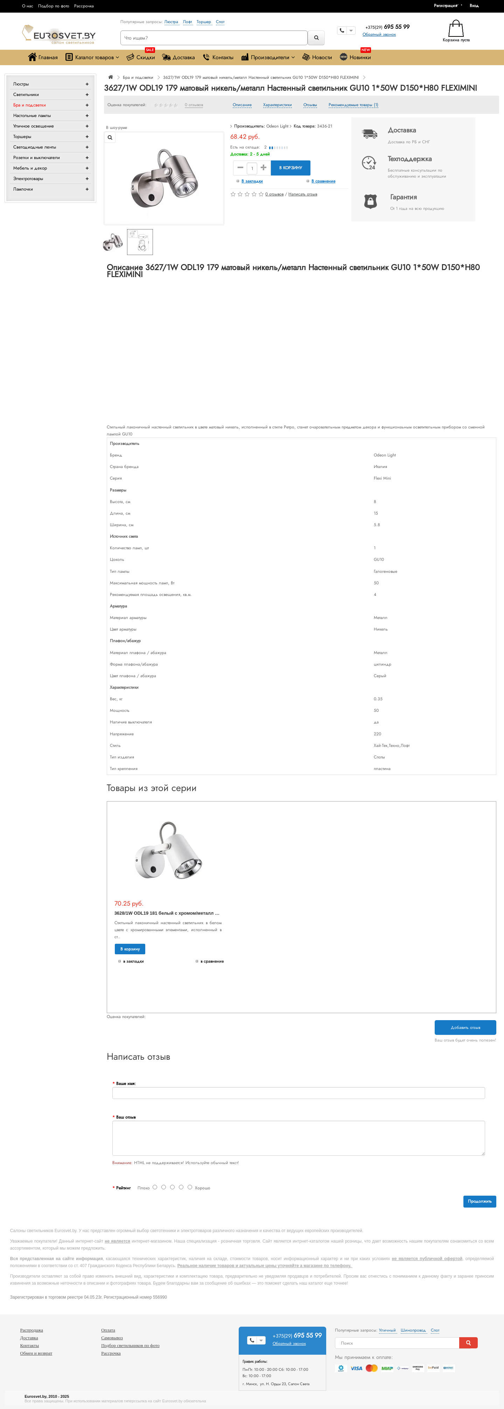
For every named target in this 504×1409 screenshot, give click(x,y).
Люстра (172, 22)
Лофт (188, 22)
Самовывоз (112, 1337)
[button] (477, 5)
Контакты (217, 57)
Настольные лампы (32, 115)
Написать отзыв (302, 194)
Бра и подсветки (29, 105)
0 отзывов (194, 105)
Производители (267, 57)
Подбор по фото (53, 6)
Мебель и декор (30, 168)
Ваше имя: (126, 1083)
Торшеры (22, 136)
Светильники (26, 94)
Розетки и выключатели (36, 157)
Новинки (355, 55)
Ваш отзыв (125, 1117)
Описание (242, 105)
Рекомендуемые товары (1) (353, 105)
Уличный (388, 1330)
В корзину (290, 168)
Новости (317, 57)
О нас (27, 6)
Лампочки (23, 189)
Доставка (178, 57)
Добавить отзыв (465, 1027)
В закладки (252, 181)
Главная (43, 57)
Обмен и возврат (36, 1353)
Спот (220, 22)
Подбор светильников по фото (130, 1345)
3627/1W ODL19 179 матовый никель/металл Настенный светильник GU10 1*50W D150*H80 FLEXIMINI (261, 77)
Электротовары (28, 178)
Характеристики (277, 105)
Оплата (108, 1330)
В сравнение (323, 181)
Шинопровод (414, 1330)
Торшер (204, 22)
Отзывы (310, 105)
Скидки (140, 55)
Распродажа (31, 1330)
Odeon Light (277, 126)
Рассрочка (84, 6)
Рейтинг (123, 1188)
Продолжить (480, 1201)
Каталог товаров (92, 57)
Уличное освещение (33, 126)
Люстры (21, 84)
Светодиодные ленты (34, 147)
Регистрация (445, 5)
